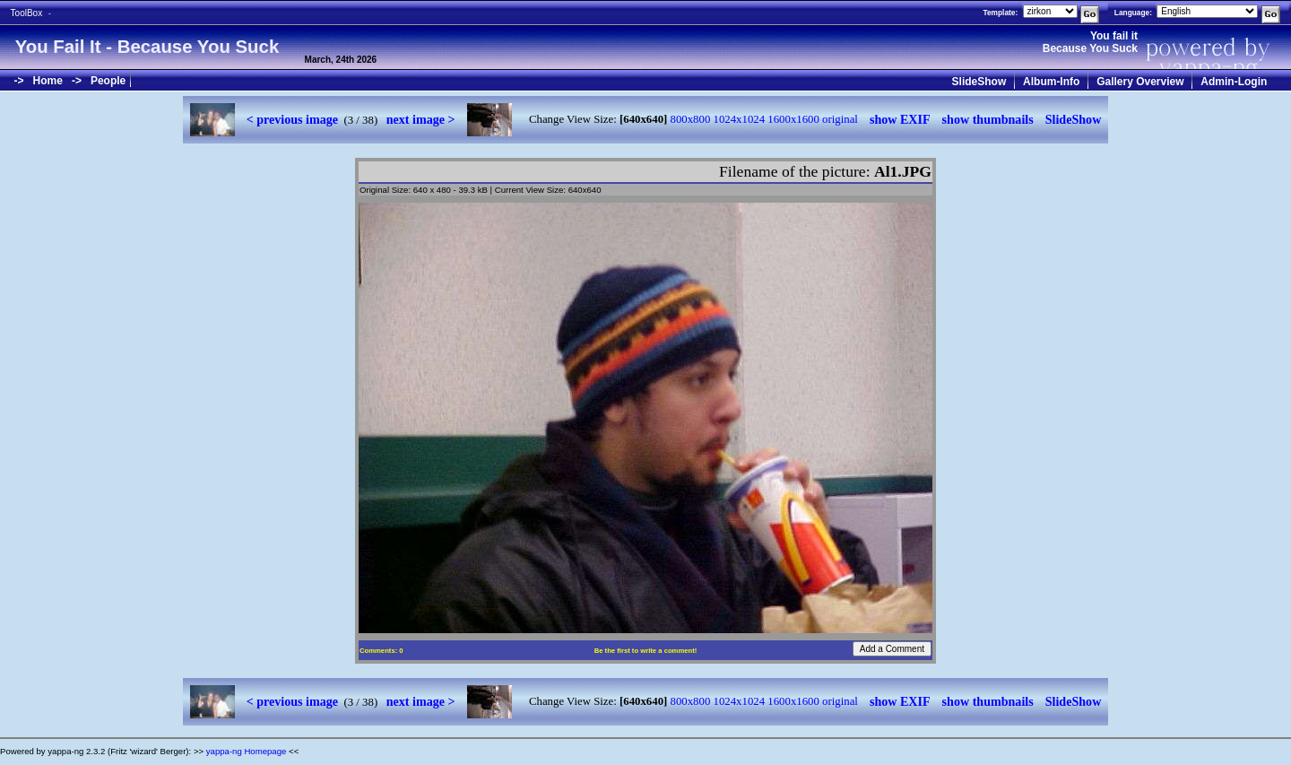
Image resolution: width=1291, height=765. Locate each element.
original (840, 119)
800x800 (691, 119)
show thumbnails (988, 119)
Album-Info (1051, 81)
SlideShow (979, 81)
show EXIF (900, 119)
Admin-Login (1233, 81)
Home (48, 80)
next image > (420, 119)
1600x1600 (793, 119)
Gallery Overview (1139, 81)
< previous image (292, 119)
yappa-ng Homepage (246, 751)
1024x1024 (740, 119)
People (108, 80)
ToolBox (27, 13)
